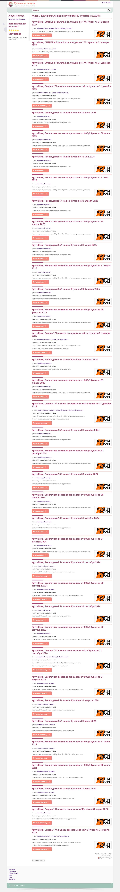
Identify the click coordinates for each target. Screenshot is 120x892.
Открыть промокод (41, 35)
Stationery (80, 410)
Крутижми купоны (38, 860)
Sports (46, 28)
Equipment (69, 28)
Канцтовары (65, 93)
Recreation (52, 28)
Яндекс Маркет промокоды (16, 19)
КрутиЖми (40, 28)
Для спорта (47, 49)
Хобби (59, 93)
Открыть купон (40, 56)
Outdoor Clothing (60, 28)
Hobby (75, 410)
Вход (10, 875)
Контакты (109, 2)
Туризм (54, 49)
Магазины (12, 869)
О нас (103, 2)
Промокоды (12, 871)
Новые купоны (13, 873)
